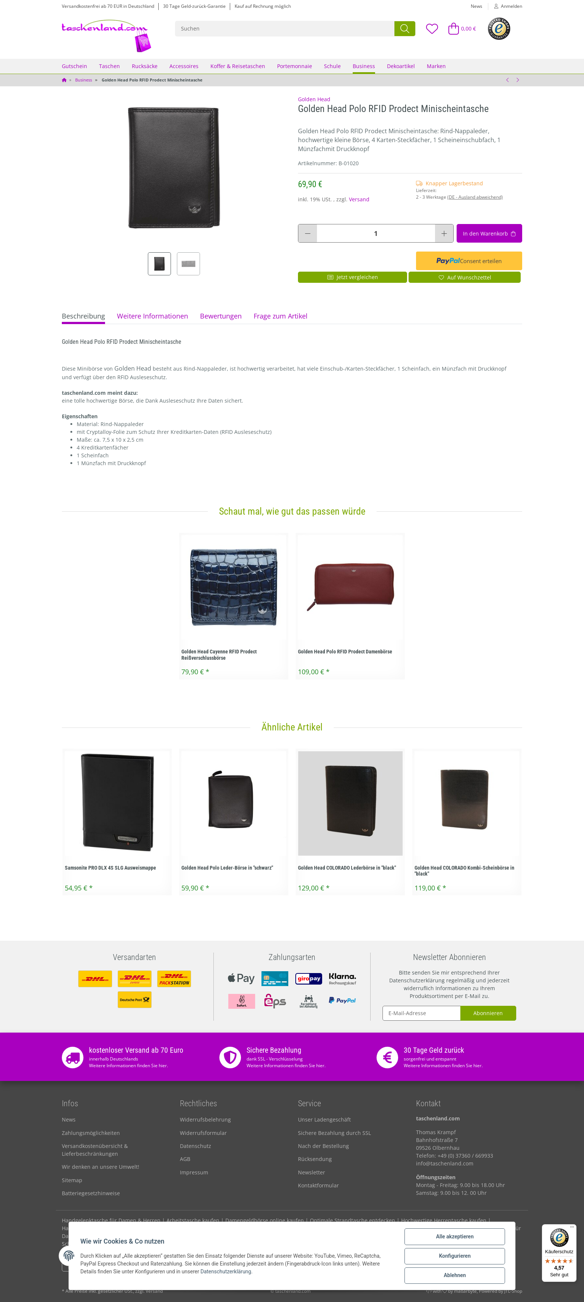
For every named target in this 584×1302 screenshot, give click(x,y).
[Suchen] (285, 28)
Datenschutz (195, 1145)
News (476, 6)
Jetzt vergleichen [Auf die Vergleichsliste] (352, 277)
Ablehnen (454, 1276)
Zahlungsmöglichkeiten (91, 1132)
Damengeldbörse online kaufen (264, 1220)
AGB (185, 1158)
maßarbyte (465, 1291)
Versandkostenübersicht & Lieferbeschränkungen (95, 1149)
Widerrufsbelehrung (205, 1119)
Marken (436, 66)
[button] (505, 6)
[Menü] (572, 1228)
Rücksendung (315, 1158)
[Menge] (376, 233)
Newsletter (311, 1172)
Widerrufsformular (203, 1132)
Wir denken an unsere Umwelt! (100, 1166)
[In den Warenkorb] (489, 233)
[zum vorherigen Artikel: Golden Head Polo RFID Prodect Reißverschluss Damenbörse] (507, 80)
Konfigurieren (454, 1256)
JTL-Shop (513, 1291)
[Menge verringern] (307, 233)
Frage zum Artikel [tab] (281, 315)
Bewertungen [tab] (221, 315)
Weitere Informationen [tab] (152, 315)
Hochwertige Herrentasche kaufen (443, 1220)
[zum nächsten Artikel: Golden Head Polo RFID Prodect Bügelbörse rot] (517, 80)
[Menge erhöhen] (444, 233)
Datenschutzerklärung (417, 980)
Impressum (194, 1172)
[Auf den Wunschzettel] (465, 277)
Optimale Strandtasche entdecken (352, 1220)
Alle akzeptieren (454, 1237)
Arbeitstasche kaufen (192, 1220)
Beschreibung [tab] (83, 315)
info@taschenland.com (444, 1163)
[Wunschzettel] (432, 28)
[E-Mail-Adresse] (422, 1013)
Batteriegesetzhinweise (91, 1193)
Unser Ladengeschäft (324, 1119)
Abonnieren (488, 1013)
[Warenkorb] (459, 28)
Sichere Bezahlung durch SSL (334, 1132)
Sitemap (72, 1180)
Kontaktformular (318, 1185)
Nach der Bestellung (323, 1145)
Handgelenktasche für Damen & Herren (111, 1220)
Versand (359, 199)
